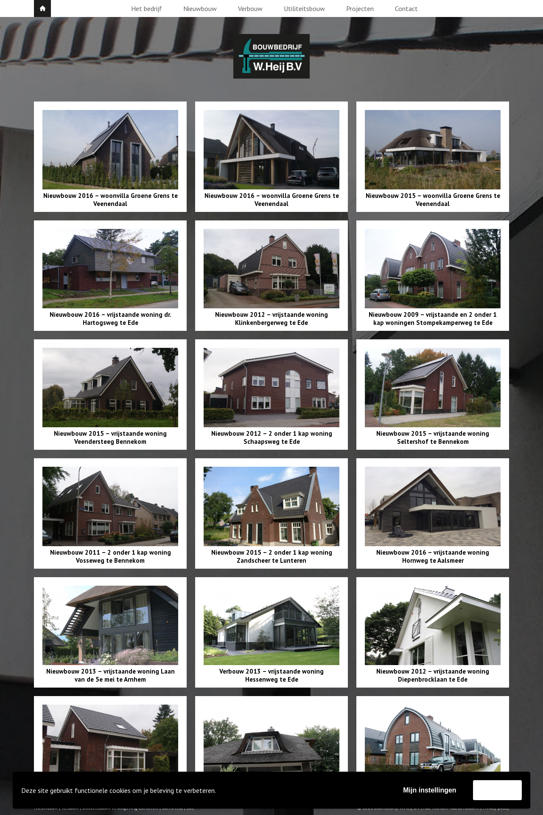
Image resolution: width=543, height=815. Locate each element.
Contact (406, 8)
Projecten (360, 8)
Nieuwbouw (200, 8)
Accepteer (497, 789)
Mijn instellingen (429, 790)
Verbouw (250, 8)
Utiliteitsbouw (304, 8)
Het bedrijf (146, 8)
